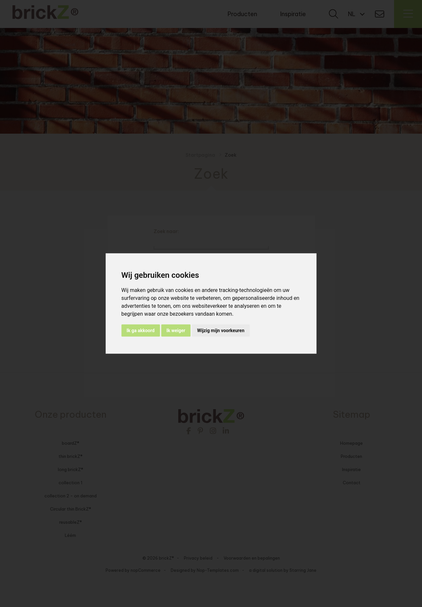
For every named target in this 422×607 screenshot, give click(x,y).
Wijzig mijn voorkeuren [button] (220, 330)
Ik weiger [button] (175, 330)
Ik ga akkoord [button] (141, 330)
